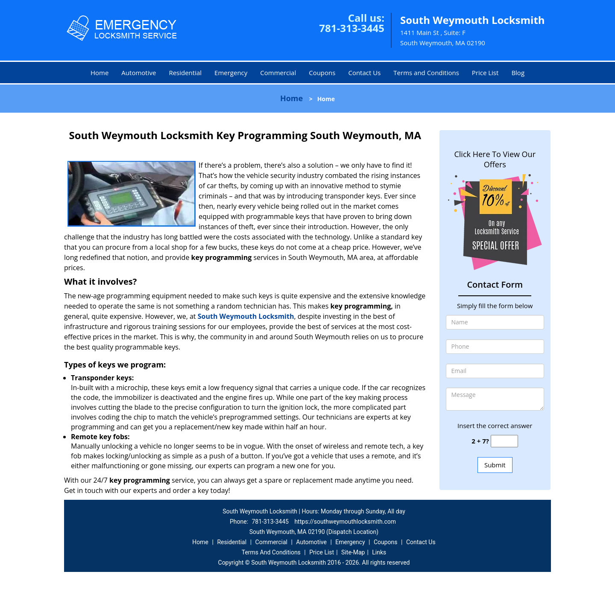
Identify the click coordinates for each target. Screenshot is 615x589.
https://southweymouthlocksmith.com (345, 521)
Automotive (138, 72)
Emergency (230, 72)
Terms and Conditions (426, 72)
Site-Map (353, 552)
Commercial (278, 72)
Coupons (322, 72)
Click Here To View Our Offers (495, 159)
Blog (517, 72)
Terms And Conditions (271, 552)
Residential (185, 72)
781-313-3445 (351, 28)
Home (99, 72)
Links (379, 552)
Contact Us (364, 72)
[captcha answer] (504, 441)
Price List (485, 72)
